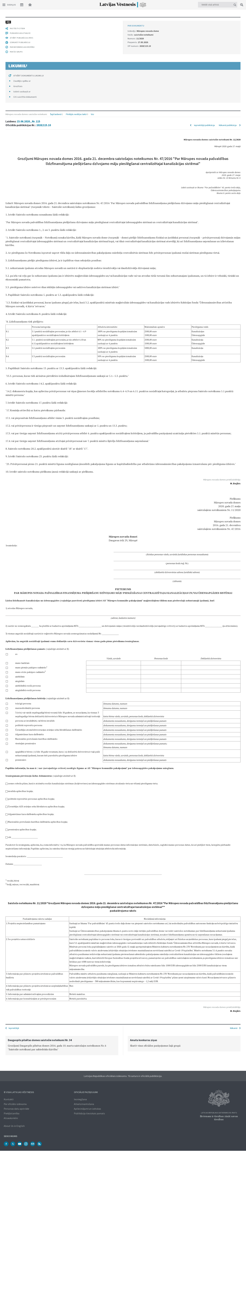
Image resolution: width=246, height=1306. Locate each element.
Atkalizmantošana (84, 1103)
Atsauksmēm (11, 1117)
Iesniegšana (80, 1099)
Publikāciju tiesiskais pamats (89, 1113)
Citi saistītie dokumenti (25, 1008)
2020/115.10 (43, 31)
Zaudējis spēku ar (22, 992)
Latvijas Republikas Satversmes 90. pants (219, 1112)
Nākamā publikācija (228, 31)
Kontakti (8, 1099)
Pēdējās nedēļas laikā (76, 20)
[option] (61, 1045)
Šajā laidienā (56, 20)
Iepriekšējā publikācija (204, 31)
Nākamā (233, 1027)
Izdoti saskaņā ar (21, 1003)
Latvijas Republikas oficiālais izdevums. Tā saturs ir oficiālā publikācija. (123, 1075)
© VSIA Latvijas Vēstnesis (19, 1091)
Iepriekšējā (14, 1027)
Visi (92, 20)
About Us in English (14, 1125)
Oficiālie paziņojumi (86, 1091)
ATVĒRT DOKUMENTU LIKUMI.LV (28, 987)
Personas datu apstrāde (16, 1108)
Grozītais (17, 997)
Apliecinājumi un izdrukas (87, 1108)
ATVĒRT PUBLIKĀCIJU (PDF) (21, 949)
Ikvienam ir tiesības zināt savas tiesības (219, 1117)
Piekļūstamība (11, 1113)
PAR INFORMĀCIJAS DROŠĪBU (22, 959)
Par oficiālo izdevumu (15, 1103)
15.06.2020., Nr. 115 (28, 28)
